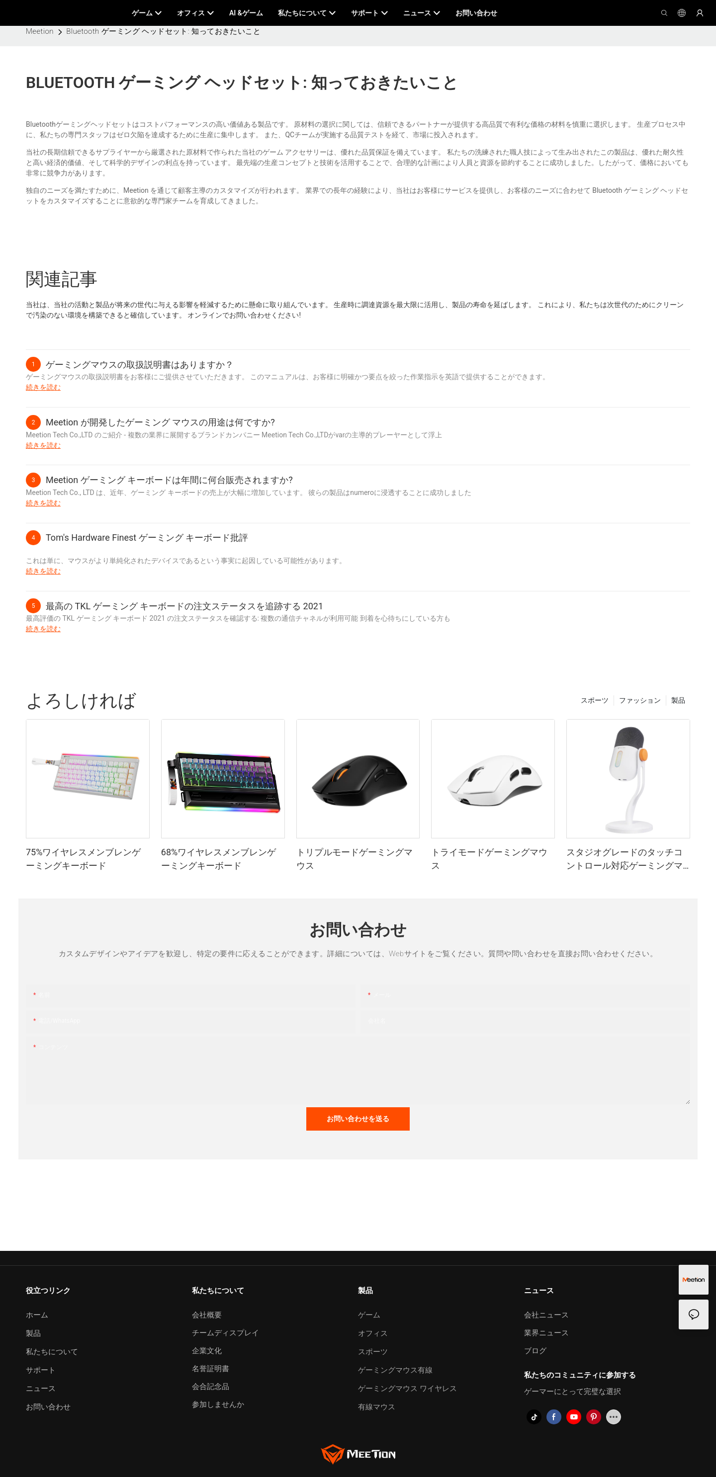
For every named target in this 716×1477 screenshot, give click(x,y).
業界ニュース (546, 1332)
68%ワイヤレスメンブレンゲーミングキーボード (218, 859)
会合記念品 (210, 1386)
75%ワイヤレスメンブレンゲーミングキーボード (83, 859)
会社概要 (207, 1315)
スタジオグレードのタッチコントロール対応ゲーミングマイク (624, 859)
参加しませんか (218, 1404)
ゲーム (369, 1315)
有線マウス (376, 1406)
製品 (678, 700)
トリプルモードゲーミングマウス (354, 859)
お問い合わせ (48, 1406)
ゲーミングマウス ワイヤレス (407, 1388)
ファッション (640, 700)
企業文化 (207, 1350)
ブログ (535, 1350)
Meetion (40, 31)
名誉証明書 (210, 1368)
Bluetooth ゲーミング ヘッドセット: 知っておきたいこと (163, 31)
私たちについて (52, 1351)
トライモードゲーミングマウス (489, 859)
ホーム (37, 1315)
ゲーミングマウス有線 (395, 1370)
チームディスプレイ (225, 1332)
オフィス (373, 1333)
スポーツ (595, 700)
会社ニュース (546, 1315)
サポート (41, 1370)
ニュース (41, 1388)
